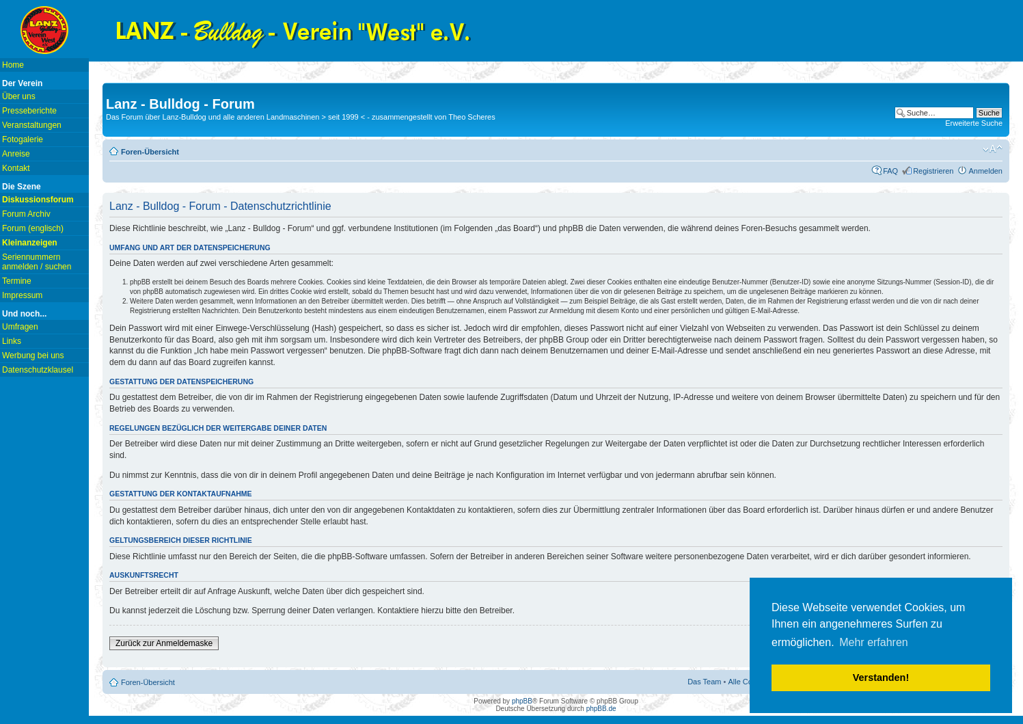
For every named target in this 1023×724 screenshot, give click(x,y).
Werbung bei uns (33, 355)
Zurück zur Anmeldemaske (164, 643)
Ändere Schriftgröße (992, 149)
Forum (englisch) (33, 228)
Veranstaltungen (32, 125)
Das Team (704, 682)
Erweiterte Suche (973, 123)
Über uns (19, 96)
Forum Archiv (26, 214)
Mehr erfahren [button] (873, 642)
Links (11, 341)
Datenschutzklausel (37, 370)
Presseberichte (29, 111)
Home (13, 65)
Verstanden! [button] (881, 677)
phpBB (522, 701)
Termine (16, 281)
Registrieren (933, 171)
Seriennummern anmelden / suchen (36, 261)
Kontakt (16, 168)
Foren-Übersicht (150, 152)
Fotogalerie (22, 139)
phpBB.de (601, 708)
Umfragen (20, 327)
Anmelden (985, 171)
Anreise (16, 154)
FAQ (890, 171)
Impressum (22, 295)
